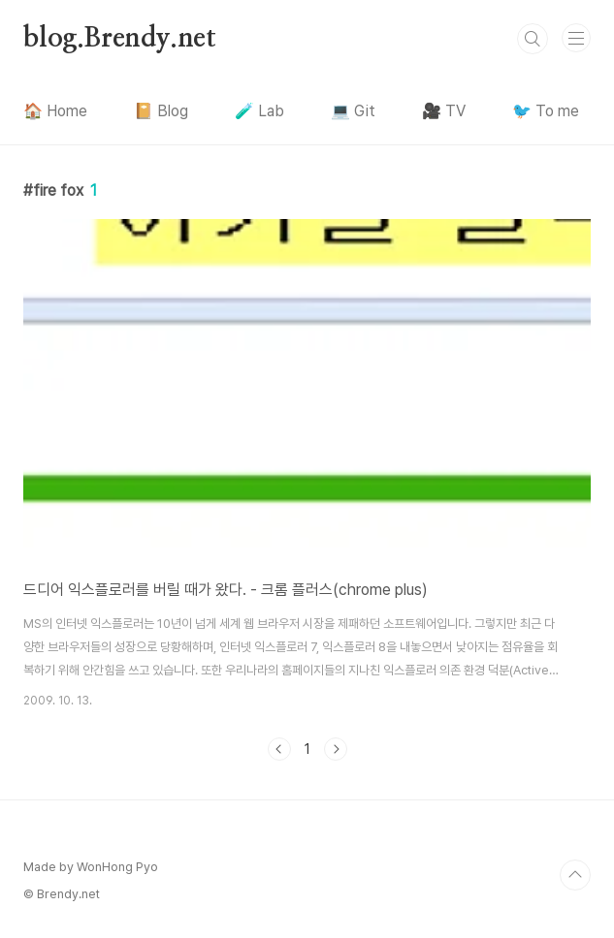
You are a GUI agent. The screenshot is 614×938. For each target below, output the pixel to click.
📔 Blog (161, 111)
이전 (279, 749)
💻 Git (353, 111)
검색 (532, 38)
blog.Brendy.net (119, 38)
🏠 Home (55, 111)
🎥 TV (444, 111)
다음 (335, 749)
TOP (575, 875)
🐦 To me (545, 111)
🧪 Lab (259, 111)
